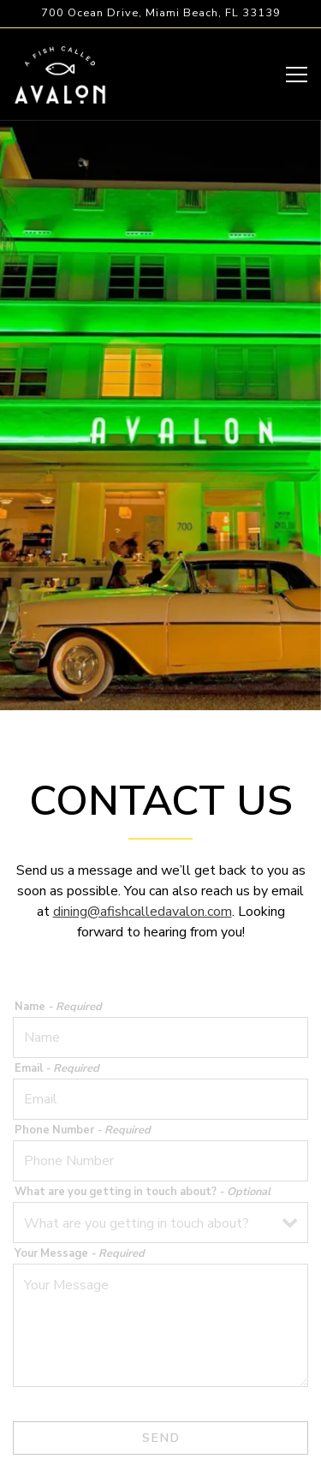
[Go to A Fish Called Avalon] (160, 13)
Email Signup (160, 1437)
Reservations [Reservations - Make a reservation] (161, 1396)
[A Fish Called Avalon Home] (60, 74)
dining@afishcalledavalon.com (142, 874)
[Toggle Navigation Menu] (296, 74)
